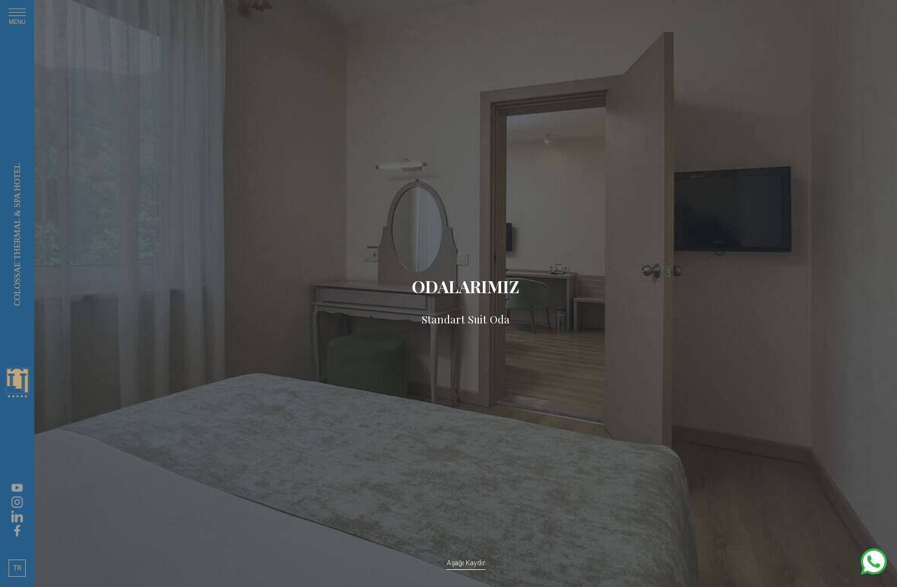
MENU (17, 18)
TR (17, 568)
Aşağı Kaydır (466, 563)
